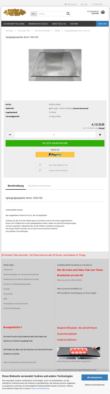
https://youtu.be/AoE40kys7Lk (69, 289)
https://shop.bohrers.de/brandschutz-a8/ (19, 362)
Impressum (8, 269)
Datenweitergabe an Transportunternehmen (21, 274)
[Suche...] (33, 13)
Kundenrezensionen (39, 185)
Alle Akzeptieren (94, 377)
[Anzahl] (55, 134)
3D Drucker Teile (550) (14, 24)
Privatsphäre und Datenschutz (15, 304)
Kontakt (6, 289)
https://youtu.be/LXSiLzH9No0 (69, 280)
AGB (5, 299)
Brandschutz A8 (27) (38, 24)
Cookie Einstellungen (11, 308)
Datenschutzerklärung (40, 388)
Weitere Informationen (95, 385)
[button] (70, 4)
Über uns (102, 24)
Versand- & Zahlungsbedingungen (17, 284)
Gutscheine (8, 294)
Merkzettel (97, 4)
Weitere (74, 24)
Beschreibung (16, 185)
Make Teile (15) (59, 24)
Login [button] (84, 4)
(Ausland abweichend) (80, 108)
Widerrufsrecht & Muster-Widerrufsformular (21, 279)
